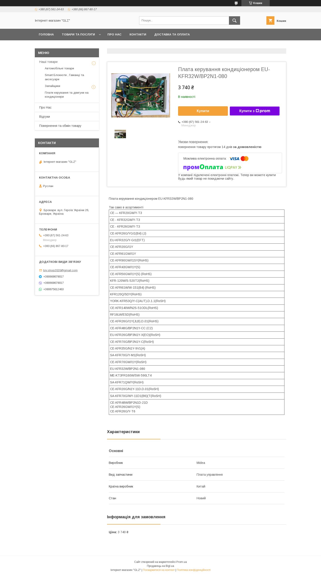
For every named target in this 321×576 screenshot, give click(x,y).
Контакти (138, 34)
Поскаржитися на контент (159, 570)
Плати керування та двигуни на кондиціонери (66, 94)
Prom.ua (181, 562)
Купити (203, 111)
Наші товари (48, 62)
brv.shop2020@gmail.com (60, 270)
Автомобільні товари (59, 68)
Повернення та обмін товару (60, 126)
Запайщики (52, 86)
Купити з (254, 111)
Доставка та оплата (172, 34)
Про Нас (114, 34)
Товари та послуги (78, 34)
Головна (46, 34)
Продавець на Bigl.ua (160, 566)
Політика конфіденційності (194, 570)
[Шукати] (234, 20)
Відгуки (44, 116)
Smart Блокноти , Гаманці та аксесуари (64, 77)
